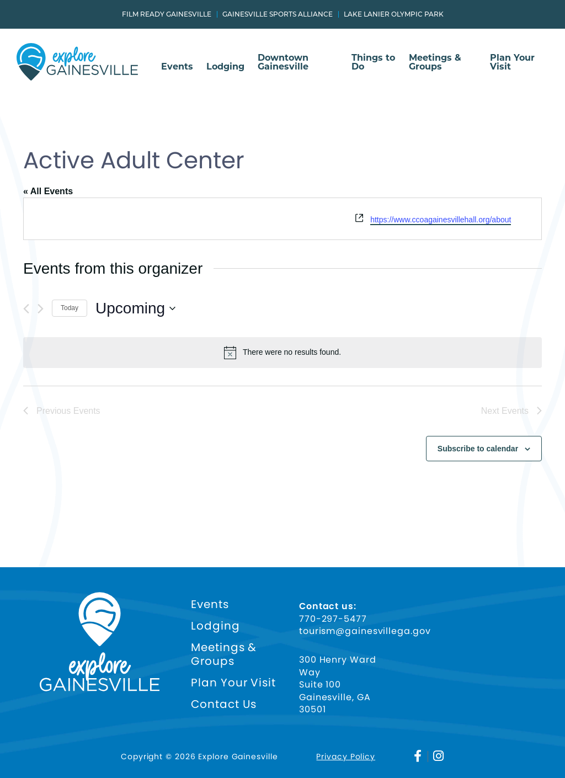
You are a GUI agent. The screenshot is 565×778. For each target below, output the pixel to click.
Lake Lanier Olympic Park (394, 14)
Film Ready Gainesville (166, 14)
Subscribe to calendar (478, 448)
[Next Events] (41, 308)
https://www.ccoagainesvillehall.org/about (440, 219)
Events (177, 67)
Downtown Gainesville (283, 63)
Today (69, 308)
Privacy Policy (345, 756)
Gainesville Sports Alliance (277, 14)
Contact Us (224, 704)
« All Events (48, 191)
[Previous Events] (26, 308)
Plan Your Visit (512, 63)
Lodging (225, 67)
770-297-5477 (333, 619)
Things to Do (373, 63)
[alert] (282, 352)
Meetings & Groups (435, 63)
